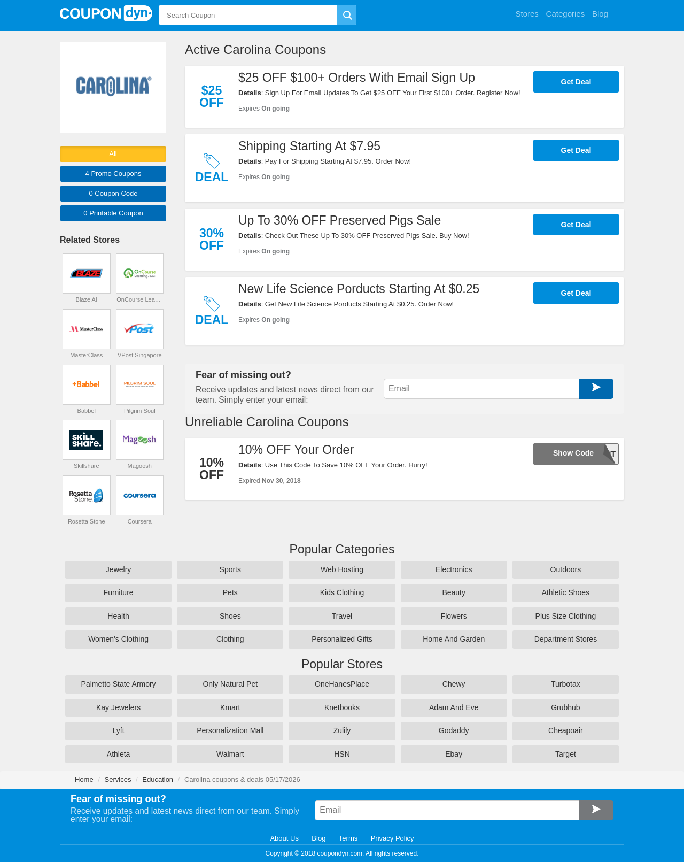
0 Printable (113, 213)
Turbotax (565, 684)
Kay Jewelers (118, 707)
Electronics (454, 569)
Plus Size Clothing (565, 616)
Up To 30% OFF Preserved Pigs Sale (339, 220)
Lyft (119, 730)
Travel (342, 616)
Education (157, 779)
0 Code (113, 193)
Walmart (230, 754)
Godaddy (454, 730)
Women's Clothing (118, 639)
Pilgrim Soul (140, 410)
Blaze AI (86, 299)
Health (118, 616)
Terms (348, 838)
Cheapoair (565, 730)
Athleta (118, 754)
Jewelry (118, 569)
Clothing (230, 639)
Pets (230, 592)
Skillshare (86, 466)
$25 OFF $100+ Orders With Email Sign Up (356, 77)
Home (84, 779)
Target (565, 754)
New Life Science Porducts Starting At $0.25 (358, 288)
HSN (342, 754)
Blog (318, 838)
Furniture (119, 592)
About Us (284, 838)
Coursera (140, 521)
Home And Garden (454, 639)
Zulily (342, 730)
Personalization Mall (230, 730)
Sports (230, 569)
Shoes (230, 616)
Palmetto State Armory (118, 684)
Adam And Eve (454, 707)
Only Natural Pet (230, 684)
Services (118, 779)
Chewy (453, 684)
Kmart (230, 707)
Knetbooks (342, 707)
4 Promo (114, 174)
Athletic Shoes (566, 592)
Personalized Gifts (342, 639)
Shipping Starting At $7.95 (309, 146)
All (112, 154)
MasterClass (86, 355)
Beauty (453, 592)
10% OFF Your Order (296, 449)
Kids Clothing (342, 592)
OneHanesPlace (342, 684)
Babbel (86, 410)
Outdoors (565, 569)
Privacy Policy (392, 838)
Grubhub (565, 707)
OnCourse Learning (139, 299)
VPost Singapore (140, 355)
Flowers (454, 616)
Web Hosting (342, 569)
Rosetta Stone (86, 521)
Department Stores (565, 639)
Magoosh (140, 466)
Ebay (453, 754)
